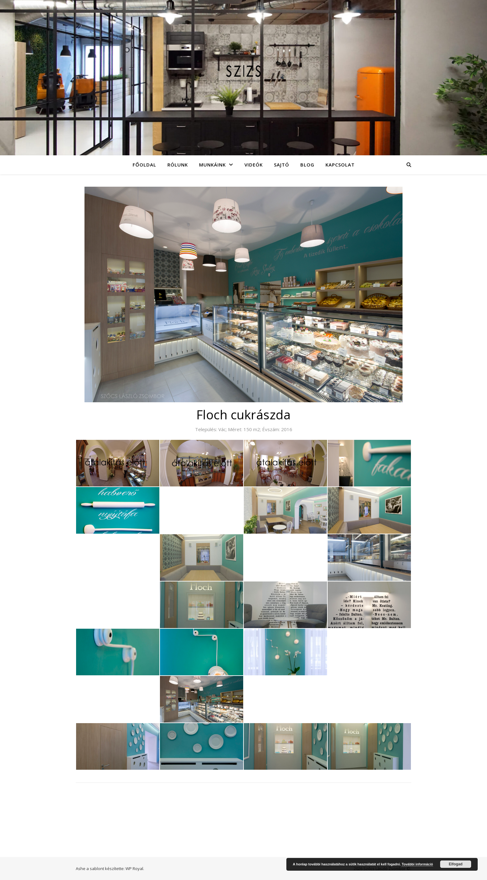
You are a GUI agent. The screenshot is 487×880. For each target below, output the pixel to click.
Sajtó (281, 165)
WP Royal (134, 868)
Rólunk (177, 165)
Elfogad (455, 864)
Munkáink (212, 165)
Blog (307, 165)
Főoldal (144, 165)
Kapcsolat (340, 165)
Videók (253, 165)
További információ (417, 864)
